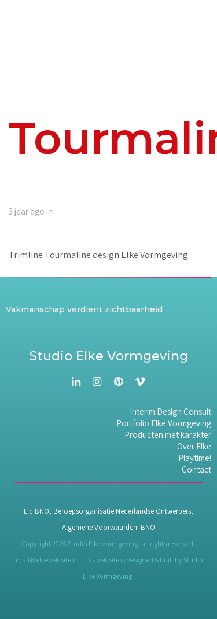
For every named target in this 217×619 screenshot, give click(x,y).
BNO (148, 527)
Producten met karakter (167, 435)
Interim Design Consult (170, 412)
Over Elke (194, 446)
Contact (196, 470)
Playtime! (194, 458)
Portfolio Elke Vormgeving (163, 423)
